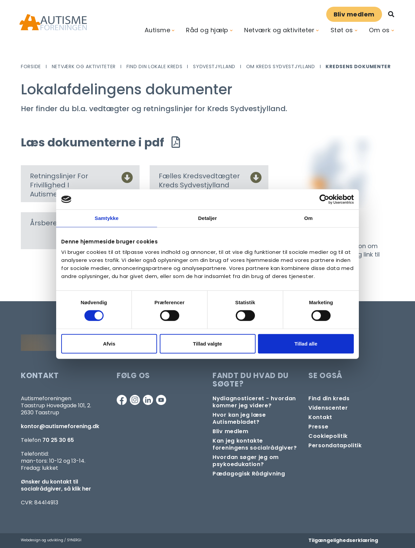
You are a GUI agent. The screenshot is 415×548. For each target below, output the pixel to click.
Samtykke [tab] (107, 218)
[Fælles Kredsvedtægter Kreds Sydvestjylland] (256, 179)
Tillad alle (305, 343)
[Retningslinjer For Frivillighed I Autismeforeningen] (127, 179)
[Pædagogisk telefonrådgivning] (249, 473)
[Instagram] (135, 400)
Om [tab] (308, 218)
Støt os (342, 30)
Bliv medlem (354, 14)
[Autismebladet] (255, 418)
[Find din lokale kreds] (329, 398)
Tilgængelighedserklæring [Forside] (343, 540)
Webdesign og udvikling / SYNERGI (51, 540)
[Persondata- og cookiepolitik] (328, 436)
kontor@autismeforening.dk (60, 426)
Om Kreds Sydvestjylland (280, 66)
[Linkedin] (148, 400)
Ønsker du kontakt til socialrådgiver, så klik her (56, 485)
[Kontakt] (320, 417)
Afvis (109, 343)
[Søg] (391, 14)
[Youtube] (161, 400)
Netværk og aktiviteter (279, 30)
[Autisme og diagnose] (255, 402)
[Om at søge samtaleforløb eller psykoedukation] (255, 461)
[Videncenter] (328, 407)
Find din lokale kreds (154, 66)
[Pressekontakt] (318, 426)
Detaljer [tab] (207, 218)
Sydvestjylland (214, 66)
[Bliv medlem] (231, 431)
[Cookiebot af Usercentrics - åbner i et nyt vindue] (324, 199)
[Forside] (53, 22)
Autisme (157, 30)
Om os (379, 30)
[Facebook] (122, 400)
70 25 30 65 (58, 440)
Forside (31, 66)
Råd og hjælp (207, 30)
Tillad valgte (207, 343)
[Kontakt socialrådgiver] (255, 444)
